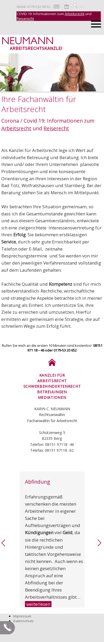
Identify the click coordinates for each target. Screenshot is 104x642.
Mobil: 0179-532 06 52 (33, 6)
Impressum (22, 616)
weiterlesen (38, 604)
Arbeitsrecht (74, 13)
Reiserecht (25, 18)
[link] (3, 545)
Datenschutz (23, 620)
